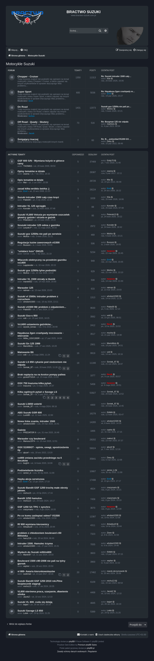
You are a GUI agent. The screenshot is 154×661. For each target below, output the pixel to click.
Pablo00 (27, 200)
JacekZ (26, 597)
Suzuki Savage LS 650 (30, 610)
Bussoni (26, 245)
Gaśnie (22, 430)
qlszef (26, 452)
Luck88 (26, 415)
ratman (26, 290)
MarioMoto (28, 346)
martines (111, 124)
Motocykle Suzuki (20, 64)
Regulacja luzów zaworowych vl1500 (39, 242)
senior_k (27, 473)
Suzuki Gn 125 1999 (29, 343)
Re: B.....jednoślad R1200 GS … (116, 139)
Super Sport (24, 91)
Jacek (31, 133)
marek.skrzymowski (116, 571)
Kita (108, 78)
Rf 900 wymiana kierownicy (33, 524)
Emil (31, 101)
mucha (110, 333)
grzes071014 (29, 377)
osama (26, 174)
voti (24, 318)
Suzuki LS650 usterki (30, 404)
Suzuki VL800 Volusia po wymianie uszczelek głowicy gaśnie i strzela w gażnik (44, 216)
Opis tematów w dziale (30, 180)
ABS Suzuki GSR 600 (30, 412)
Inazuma (27, 386)
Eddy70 (110, 160)
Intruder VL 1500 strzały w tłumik (36, 279)
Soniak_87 (28, 367)
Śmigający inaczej (28, 139)
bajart (25, 604)
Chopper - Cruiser (28, 76)
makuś (110, 438)
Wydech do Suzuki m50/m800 (34, 552)
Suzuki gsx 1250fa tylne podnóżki (37, 270)
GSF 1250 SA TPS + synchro (34, 507)
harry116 (27, 538)
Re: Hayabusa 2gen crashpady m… (118, 91)
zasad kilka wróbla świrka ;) (33, 188)
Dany (109, 141)
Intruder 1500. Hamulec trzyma (35, 543)
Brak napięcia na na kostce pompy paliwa (41, 374)
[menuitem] (24, 50)
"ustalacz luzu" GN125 (30, 251)
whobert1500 (29, 302)
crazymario (112, 487)
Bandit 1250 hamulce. (30, 498)
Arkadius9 (27, 527)
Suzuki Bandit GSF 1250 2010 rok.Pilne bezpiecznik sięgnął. (40, 582)
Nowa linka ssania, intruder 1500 (36, 421)
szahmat (27, 574)
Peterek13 (27, 220)
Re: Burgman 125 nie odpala (114, 122)
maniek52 (27, 281)
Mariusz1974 (29, 441)
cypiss (110, 430)
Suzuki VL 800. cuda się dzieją (35, 602)
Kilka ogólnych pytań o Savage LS (37, 392)
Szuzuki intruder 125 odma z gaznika (39, 225)
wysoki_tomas (29, 327)
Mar (25, 182)
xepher (26, 566)
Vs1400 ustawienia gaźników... (35, 324)
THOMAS (27, 166)
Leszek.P (27, 228)
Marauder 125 (25, 287)
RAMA (110, 412)
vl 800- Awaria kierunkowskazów (36, 571)
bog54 (26, 463)
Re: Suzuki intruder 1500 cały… (116, 76)
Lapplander (28, 265)
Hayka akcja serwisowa (31, 479)
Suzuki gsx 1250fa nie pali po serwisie (39, 233)
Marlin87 (27, 555)
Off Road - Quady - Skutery (33, 122)
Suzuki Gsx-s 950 (27, 315)
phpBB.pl (90, 648)
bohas (32, 116)
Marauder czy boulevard (31, 438)
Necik (109, 324)
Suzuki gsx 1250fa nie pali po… (116, 106)
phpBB (72, 642)
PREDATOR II (29, 432)
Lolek (25, 613)
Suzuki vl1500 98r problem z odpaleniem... (42, 307)
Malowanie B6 (26, 352)
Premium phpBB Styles (87, 645)
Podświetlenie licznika (30, 470)
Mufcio (110, 109)
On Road (23, 106)
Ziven (109, 533)
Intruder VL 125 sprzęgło (32, 206)
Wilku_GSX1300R (31, 338)
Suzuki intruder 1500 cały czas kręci (38, 197)
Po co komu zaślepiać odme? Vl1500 (39, 515)
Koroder (26, 208)
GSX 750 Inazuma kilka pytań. (35, 383)
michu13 (27, 493)
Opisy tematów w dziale (31, 171)
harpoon (111, 251)
